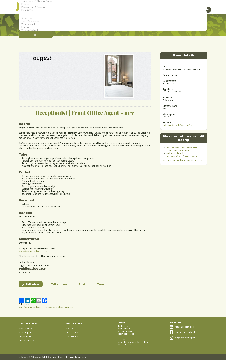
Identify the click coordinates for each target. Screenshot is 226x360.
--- (113, 15)
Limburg (113, 27)
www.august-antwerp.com (60, 307)
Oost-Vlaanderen (113, 21)
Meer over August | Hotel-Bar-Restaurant (182, 160)
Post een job (72, 336)
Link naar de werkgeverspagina (177, 125)
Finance (113, 4)
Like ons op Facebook (185, 332)
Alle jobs (70, 328)
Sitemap (52, 357)
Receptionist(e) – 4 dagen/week (181, 156)
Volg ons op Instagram (185, 337)
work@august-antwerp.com (33, 251)
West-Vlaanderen (113, 24)
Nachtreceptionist (174, 153)
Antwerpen (113, 18)
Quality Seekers (26, 340)
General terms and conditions (72, 357)
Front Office (113, 10)
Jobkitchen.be (25, 328)
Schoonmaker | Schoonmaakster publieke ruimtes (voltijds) (181, 149)
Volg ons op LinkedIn (184, 326)
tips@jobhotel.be (126, 333)
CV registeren (72, 332)
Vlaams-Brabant (113, 30)
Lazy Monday (25, 336)
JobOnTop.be (25, 332)
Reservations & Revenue (113, 7)
